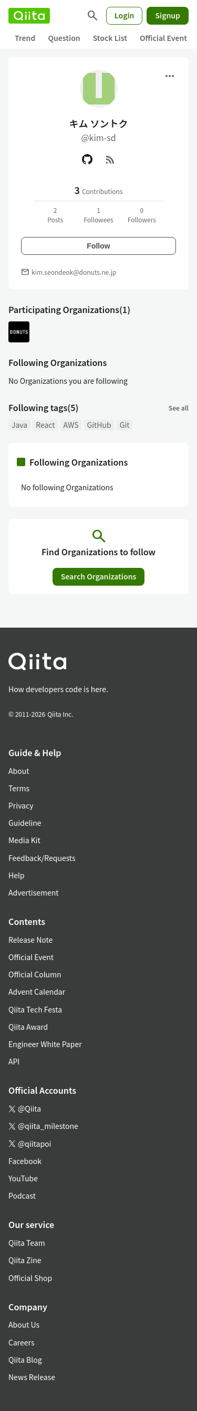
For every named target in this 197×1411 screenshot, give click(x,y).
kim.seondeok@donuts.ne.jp (74, 271)
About (18, 771)
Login (124, 15)
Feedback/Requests (42, 858)
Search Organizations (99, 576)
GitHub (99, 424)
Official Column (34, 974)
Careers (21, 1342)
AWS (71, 424)
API (13, 1061)
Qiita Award (28, 1026)
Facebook (25, 1161)
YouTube (23, 1178)
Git (125, 424)
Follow (98, 246)
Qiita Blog (25, 1359)
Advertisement (33, 892)
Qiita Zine (25, 1260)
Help (16, 875)
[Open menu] (169, 76)
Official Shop (30, 1278)
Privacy (20, 805)
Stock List (110, 38)
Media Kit (24, 840)
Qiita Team (26, 1242)
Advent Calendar (36, 991)
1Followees (98, 215)
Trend (25, 38)
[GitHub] (87, 159)
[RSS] (110, 159)
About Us (23, 1324)
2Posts (55, 215)
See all (179, 407)
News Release (31, 1377)
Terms (18, 788)
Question (64, 38)
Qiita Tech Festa (35, 1009)
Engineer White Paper (45, 1044)
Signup (167, 15)
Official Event (163, 38)
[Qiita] (29, 16)
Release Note (30, 939)
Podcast (22, 1195)
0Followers (142, 215)
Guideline (25, 822)
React (45, 424)
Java (19, 424)
